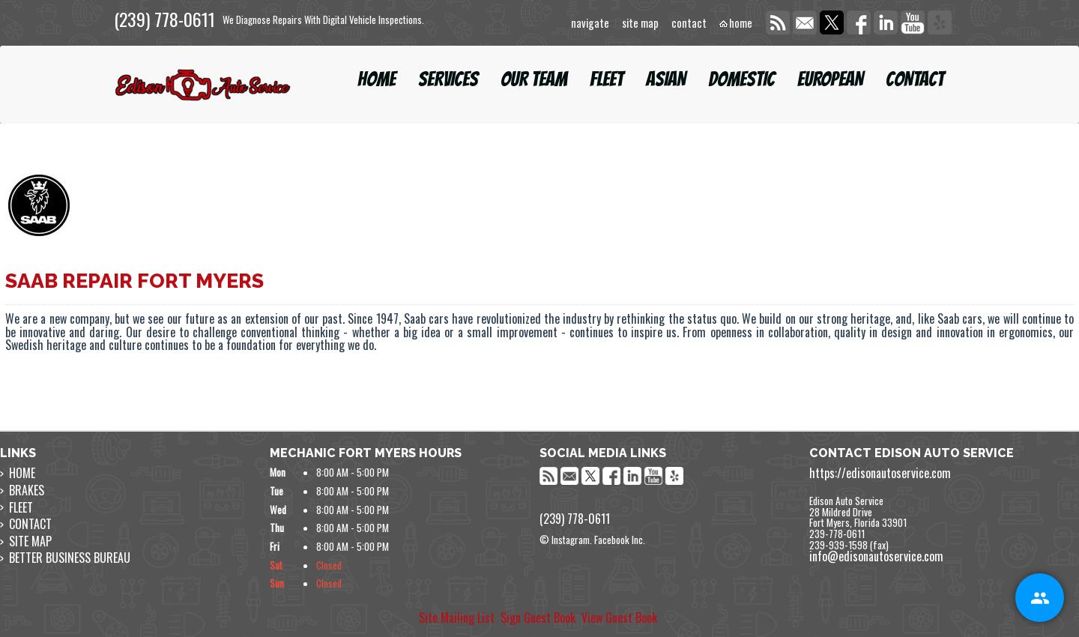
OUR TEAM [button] (534, 79)
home (740, 23)
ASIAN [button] (666, 79)
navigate (590, 23)
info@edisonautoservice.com (876, 556)
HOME (376, 79)
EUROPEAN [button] (830, 79)
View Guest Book (619, 618)
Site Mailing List (457, 618)
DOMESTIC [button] (741, 79)
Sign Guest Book (538, 618)
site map (640, 23)
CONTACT (915, 79)
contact (689, 23)
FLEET (606, 79)
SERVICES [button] (448, 79)
